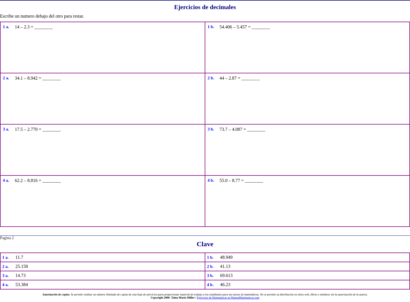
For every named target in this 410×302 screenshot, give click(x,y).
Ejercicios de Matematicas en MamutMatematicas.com (228, 297)
